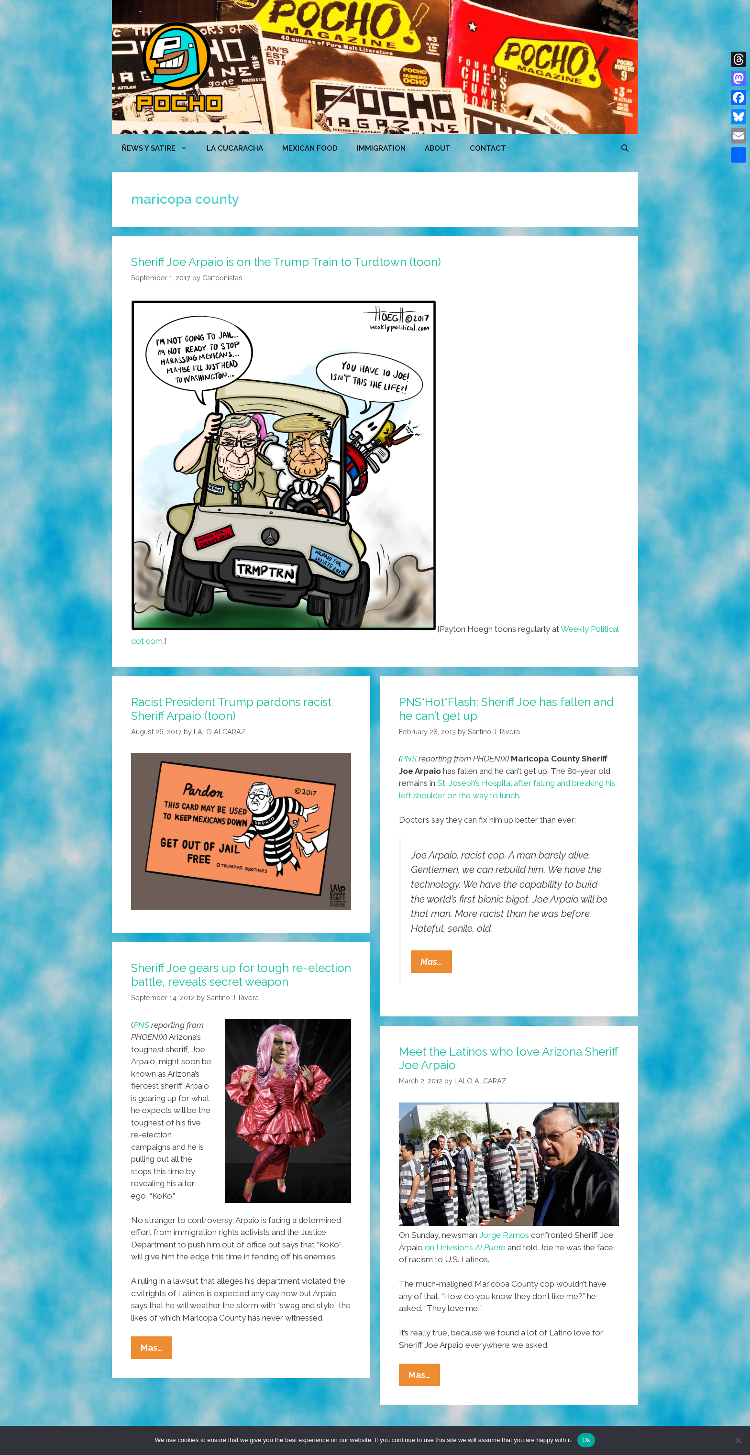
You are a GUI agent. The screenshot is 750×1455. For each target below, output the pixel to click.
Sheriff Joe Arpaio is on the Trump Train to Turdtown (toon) (286, 262)
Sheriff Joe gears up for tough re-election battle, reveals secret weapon (241, 975)
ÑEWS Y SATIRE (159, 148)
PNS (409, 758)
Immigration (381, 148)
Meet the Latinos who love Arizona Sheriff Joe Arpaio (508, 1058)
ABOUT (438, 148)
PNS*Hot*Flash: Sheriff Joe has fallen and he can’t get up (506, 709)
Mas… (436, 964)
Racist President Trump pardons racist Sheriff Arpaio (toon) (231, 709)
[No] (738, 1440)
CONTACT (488, 148)
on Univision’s (465, 1247)
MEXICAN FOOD (310, 148)
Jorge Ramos (504, 1235)
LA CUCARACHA (235, 148)
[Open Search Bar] (625, 148)
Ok (586, 1440)
